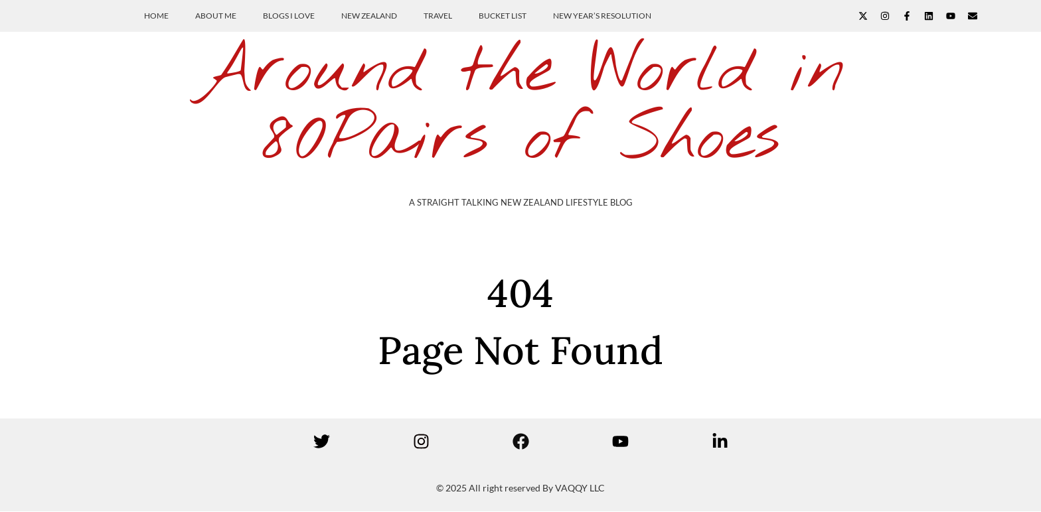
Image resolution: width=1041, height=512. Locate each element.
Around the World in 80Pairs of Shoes (520, 106)
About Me (215, 16)
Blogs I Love (289, 16)
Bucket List (502, 16)
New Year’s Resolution (602, 16)
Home (156, 16)
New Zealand (369, 16)
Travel (438, 16)
